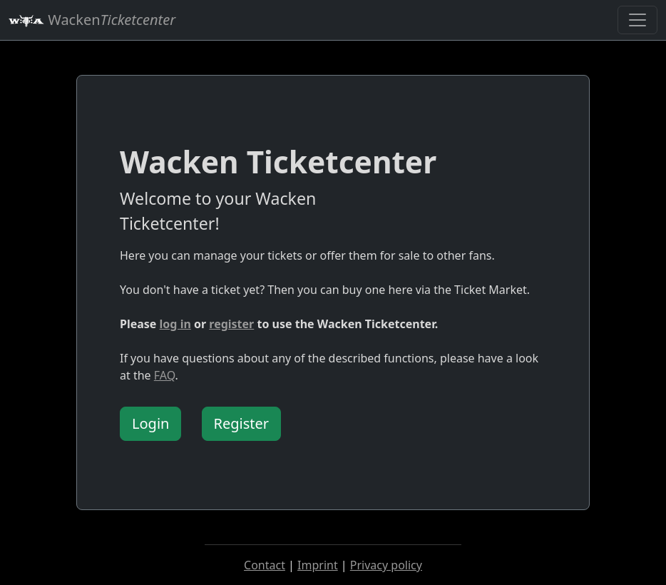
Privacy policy (386, 565)
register (231, 324)
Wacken (92, 19)
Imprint (317, 565)
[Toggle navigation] (637, 20)
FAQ (164, 375)
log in (175, 324)
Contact (264, 565)
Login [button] (150, 423)
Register (242, 423)
